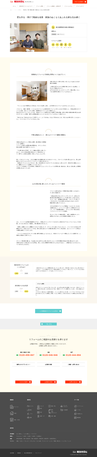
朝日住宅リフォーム (18, 2)
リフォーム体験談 (17, 9)
